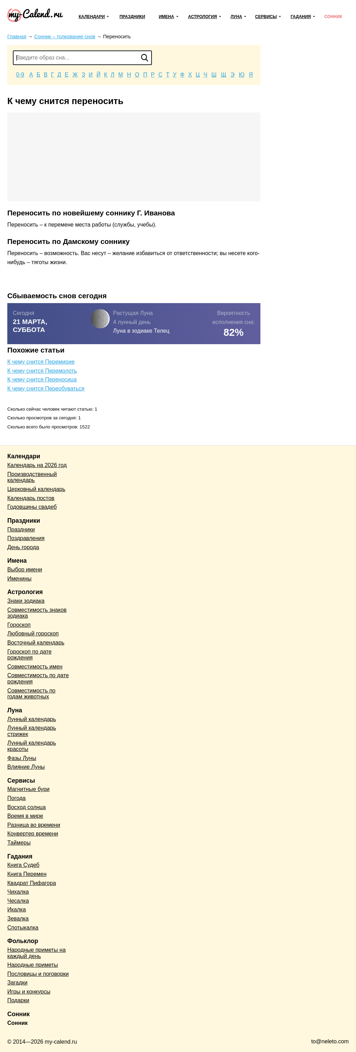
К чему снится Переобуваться (45, 388)
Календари (92, 16)
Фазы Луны (21, 758)
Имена (166, 16)
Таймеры (19, 843)
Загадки (17, 983)
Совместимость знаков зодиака (37, 613)
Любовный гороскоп (33, 633)
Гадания (301, 16)
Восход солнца (26, 807)
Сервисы (266, 16)
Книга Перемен (27, 874)
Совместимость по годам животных (31, 694)
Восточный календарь (35, 643)
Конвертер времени (32, 834)
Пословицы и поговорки (38, 974)
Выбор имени (24, 569)
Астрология (202, 16)
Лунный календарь (31, 719)
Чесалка (18, 901)
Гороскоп (19, 625)
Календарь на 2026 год (37, 465)
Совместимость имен (35, 667)
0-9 (20, 75)
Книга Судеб (23, 865)
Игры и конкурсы (28, 992)
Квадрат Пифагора (31, 883)
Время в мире (25, 816)
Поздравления (25, 538)
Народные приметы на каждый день (36, 953)
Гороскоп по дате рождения (29, 655)
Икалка (16, 909)
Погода (16, 798)
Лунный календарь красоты (31, 746)
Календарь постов (30, 498)
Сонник (333, 16)
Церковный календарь (36, 489)
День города (23, 547)
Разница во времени (33, 825)
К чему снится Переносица (42, 379)
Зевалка (18, 919)
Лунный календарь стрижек (31, 731)
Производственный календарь (32, 477)
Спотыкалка (22, 928)
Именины (19, 579)
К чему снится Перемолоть (42, 371)
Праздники (132, 16)
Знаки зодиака (25, 601)
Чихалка (18, 892)
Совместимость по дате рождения (38, 678)
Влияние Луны (26, 767)
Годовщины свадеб (32, 507)
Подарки (18, 1000)
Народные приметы (32, 965)
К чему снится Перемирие (41, 362)
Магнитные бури (28, 789)
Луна (236, 16)
